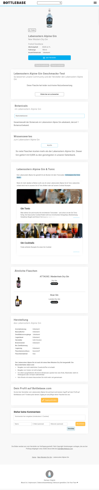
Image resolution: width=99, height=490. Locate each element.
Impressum (32, 484)
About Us (24, 484)
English (52, 481)
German (46, 481)
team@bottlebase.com (65, 450)
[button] (49, 57)
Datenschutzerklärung (44, 484)
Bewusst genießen (59, 484)
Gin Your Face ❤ (72, 484)
